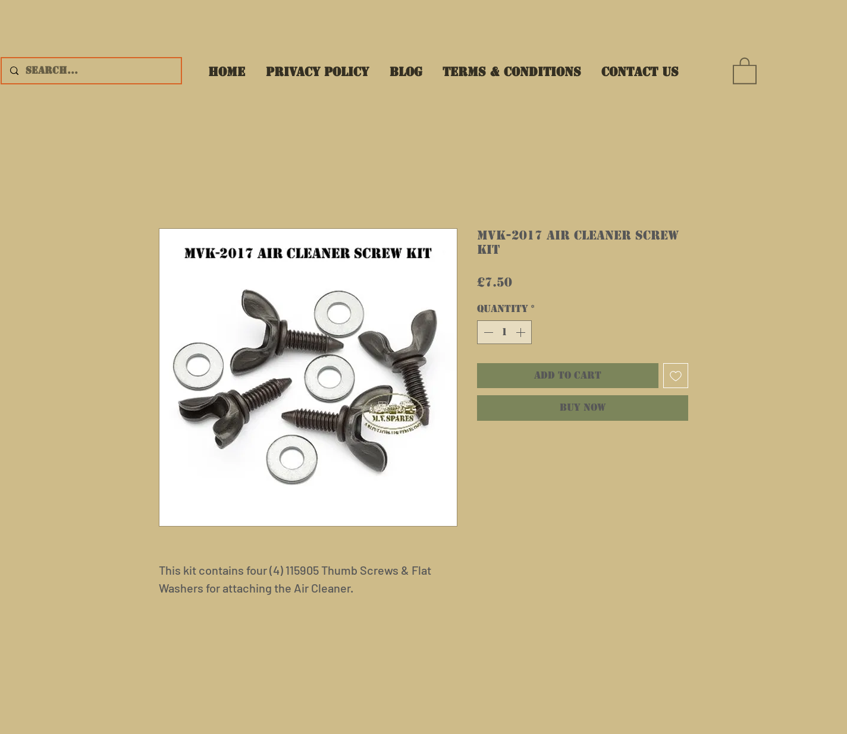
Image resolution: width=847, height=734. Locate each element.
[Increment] (521, 332)
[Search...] (91, 70)
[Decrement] (487, 332)
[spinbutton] (504, 332)
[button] (745, 70)
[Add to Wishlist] (675, 375)
